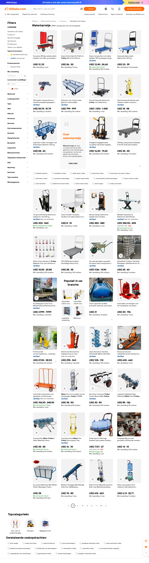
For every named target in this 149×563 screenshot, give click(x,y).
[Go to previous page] (68, 506)
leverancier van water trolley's (119, 173)
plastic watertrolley (81, 178)
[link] (146, 541)
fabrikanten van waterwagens (46, 548)
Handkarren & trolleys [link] (78, 21)
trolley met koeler (115, 184)
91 (101, 506)
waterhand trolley (96, 173)
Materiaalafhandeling (48, 21)
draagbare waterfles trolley (86, 553)
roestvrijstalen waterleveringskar (105, 178)
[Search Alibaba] (55, 9)
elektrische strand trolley (59, 184)
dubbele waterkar (40, 173)
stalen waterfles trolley (112, 543)
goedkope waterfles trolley (89, 543)
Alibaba (34, 21)
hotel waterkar (40, 184)
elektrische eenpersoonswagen (19, 548)
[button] (81, 8)
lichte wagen (97, 184)
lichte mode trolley (80, 184)
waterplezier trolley (68, 548)
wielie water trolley (77, 173)
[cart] (113, 9)
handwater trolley (59, 173)
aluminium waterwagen (60, 178)
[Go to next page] (106, 506)
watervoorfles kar (48, 543)
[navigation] (17, 264)
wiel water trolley (40, 178)
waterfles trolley (87, 548)
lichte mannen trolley (130, 178)
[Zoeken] (90, 9)
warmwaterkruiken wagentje (108, 548)
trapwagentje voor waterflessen (19, 553)
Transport (62, 21)
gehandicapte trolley (43, 553)
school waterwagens (67, 543)
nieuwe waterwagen (63, 553)
